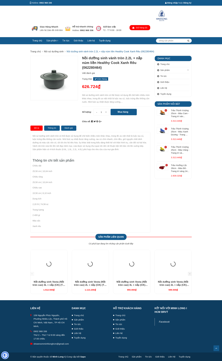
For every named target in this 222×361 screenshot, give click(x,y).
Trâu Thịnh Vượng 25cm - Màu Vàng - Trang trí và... (180, 150)
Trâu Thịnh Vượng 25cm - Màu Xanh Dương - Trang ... (180, 131)
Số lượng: (87, 112)
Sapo (83, 356)
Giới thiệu (78, 40)
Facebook (164, 321)
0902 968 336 (45, 3)
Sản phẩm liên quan (111, 237)
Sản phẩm (52, 40)
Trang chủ (37, 40)
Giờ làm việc (109, 27)
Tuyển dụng (105, 40)
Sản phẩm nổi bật (169, 103)
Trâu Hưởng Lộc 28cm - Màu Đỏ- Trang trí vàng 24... (180, 168)
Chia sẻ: (86, 121)
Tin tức (66, 40)
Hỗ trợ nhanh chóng (82, 26)
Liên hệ (91, 40)
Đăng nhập (171, 3)
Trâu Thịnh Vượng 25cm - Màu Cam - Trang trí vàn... (180, 113)
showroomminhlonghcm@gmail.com (51, 344)
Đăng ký (187, 3)
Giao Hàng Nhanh (49, 27)
